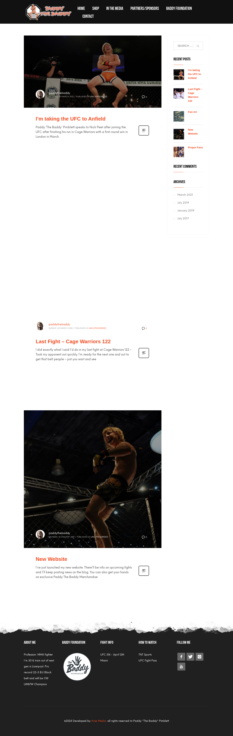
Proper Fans (195, 147)
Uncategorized (98, 96)
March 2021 (185, 194)
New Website (51, 559)
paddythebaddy (59, 93)
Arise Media (98, 720)
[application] (92, 276)
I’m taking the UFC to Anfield (70, 119)
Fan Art (192, 111)
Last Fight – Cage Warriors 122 (73, 341)
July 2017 (183, 218)
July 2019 (183, 202)
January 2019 (185, 210)
